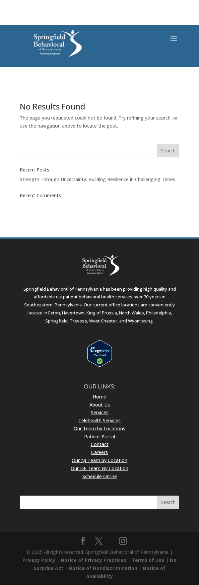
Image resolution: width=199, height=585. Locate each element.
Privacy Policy (38, 560)
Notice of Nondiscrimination (103, 568)
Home (99, 396)
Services (100, 412)
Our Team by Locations (99, 428)
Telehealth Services (99, 420)
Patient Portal (99, 436)
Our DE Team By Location (99, 468)
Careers (99, 452)
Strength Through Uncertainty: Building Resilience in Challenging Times (97, 179)
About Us (99, 404)
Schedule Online (99, 476)
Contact (100, 444)
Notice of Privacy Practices (93, 560)
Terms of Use (148, 560)
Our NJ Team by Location (99, 460)
